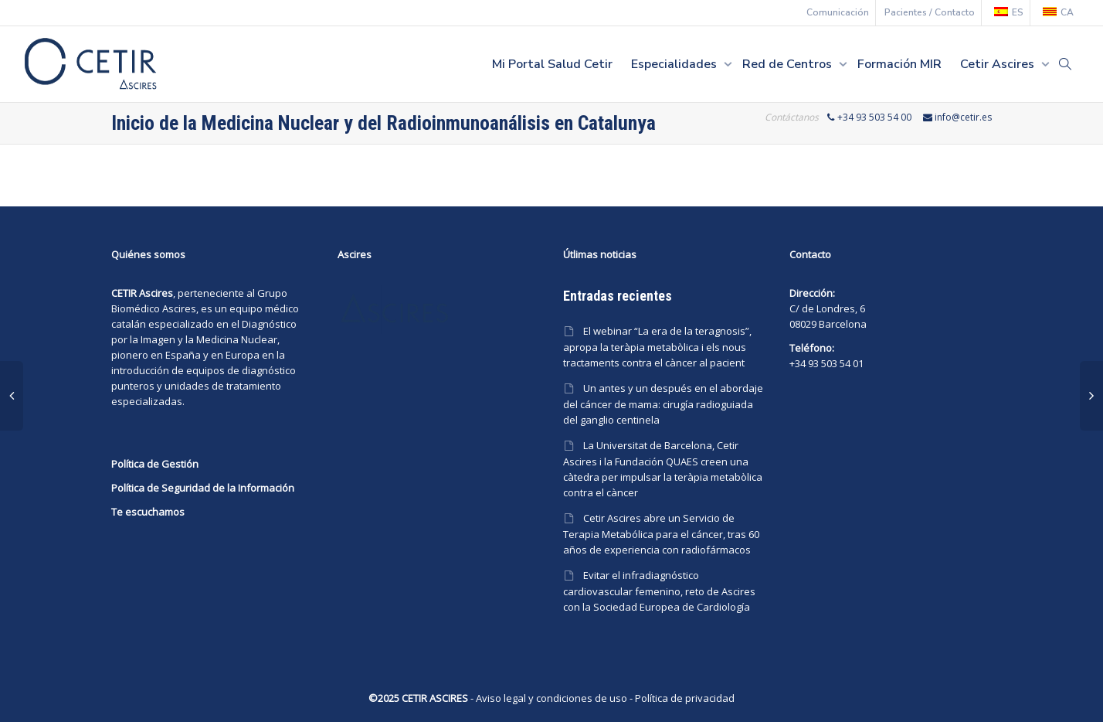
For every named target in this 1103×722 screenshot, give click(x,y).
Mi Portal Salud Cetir (552, 64)
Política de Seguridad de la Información (202, 488)
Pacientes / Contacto (929, 12)
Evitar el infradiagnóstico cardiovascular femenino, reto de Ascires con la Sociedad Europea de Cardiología (659, 591)
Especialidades (675, 64)
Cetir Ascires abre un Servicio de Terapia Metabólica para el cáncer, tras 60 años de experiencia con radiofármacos (661, 534)
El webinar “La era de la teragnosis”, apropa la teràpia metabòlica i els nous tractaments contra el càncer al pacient (657, 347)
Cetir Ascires (998, 64)
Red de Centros (788, 64)
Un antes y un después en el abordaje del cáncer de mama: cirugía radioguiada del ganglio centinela (663, 404)
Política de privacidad (685, 698)
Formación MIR (899, 64)
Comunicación (837, 12)
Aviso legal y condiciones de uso (551, 698)
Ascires (179, 308)
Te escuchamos (148, 512)
